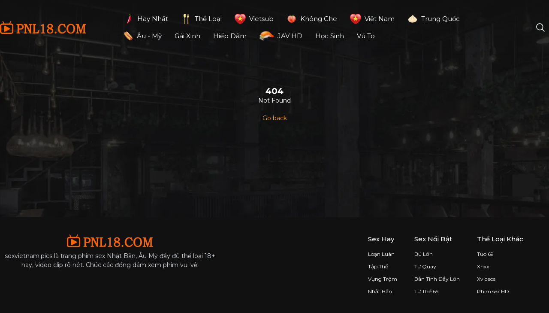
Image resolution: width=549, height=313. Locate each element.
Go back (274, 118)
